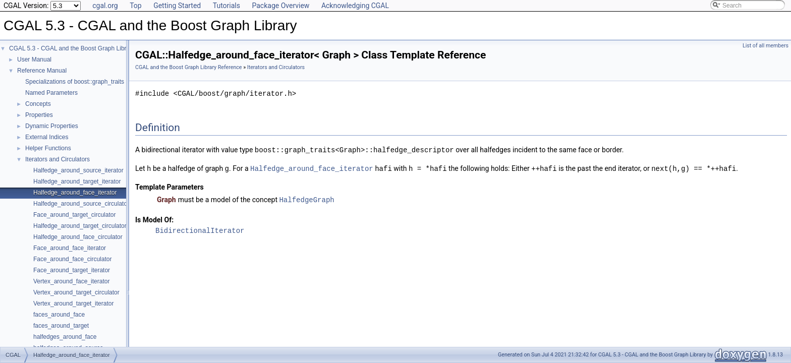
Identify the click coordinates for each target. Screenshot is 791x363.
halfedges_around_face (64, 336)
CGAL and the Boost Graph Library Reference (188, 67)
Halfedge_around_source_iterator (78, 170)
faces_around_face (59, 314)
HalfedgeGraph (306, 198)
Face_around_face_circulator (72, 259)
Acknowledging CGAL (355, 6)
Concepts (38, 103)
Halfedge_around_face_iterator (75, 192)
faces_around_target (61, 325)
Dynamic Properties (51, 126)
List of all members (765, 45)
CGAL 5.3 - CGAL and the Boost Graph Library (72, 48)
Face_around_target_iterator (71, 270)
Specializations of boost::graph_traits (74, 81)
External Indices (46, 137)
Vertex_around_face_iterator (71, 281)
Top (136, 6)
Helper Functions (48, 148)
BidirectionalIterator (199, 229)
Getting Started (177, 6)
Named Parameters (51, 92)
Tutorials (226, 6)
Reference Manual (42, 70)
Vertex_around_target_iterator (73, 303)
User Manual (34, 59)
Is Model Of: (154, 218)
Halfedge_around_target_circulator (80, 225)
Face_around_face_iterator (69, 248)
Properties (39, 114)
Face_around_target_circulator (74, 214)
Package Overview (280, 6)
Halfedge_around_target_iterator (77, 181)
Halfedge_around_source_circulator (81, 203)
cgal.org (105, 6)
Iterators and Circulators (57, 159)
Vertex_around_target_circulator (76, 292)
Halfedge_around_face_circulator (78, 236)
